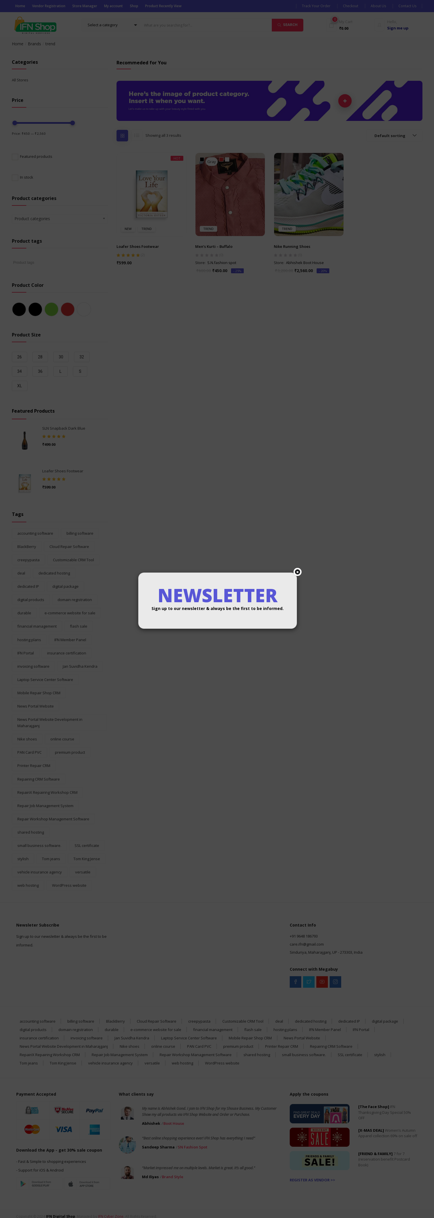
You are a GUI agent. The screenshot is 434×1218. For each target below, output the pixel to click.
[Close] (297, 572)
